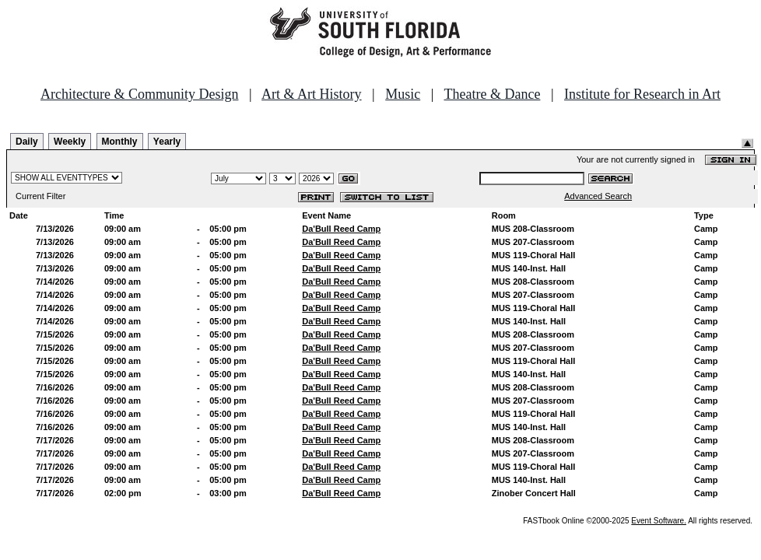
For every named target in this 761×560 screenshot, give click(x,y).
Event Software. (658, 520)
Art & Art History (311, 94)
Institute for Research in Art (642, 94)
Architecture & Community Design (139, 94)
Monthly (120, 141)
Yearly (167, 141)
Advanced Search (598, 196)
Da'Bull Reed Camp (341, 228)
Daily (27, 141)
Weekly (70, 141)
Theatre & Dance (492, 94)
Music (402, 94)
